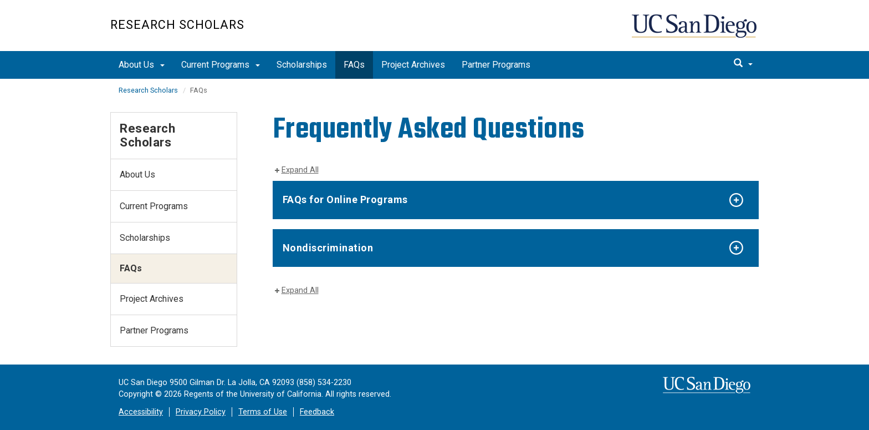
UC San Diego (695, 31)
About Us (142, 64)
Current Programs (220, 64)
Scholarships (302, 64)
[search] (743, 64)
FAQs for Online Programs (345, 199)
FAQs (354, 64)
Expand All (300, 170)
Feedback (317, 412)
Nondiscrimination (328, 248)
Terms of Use (262, 412)
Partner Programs (496, 64)
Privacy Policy (201, 412)
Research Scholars (177, 25)
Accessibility (141, 412)
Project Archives (413, 64)
